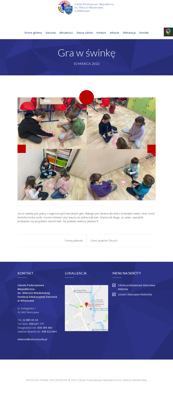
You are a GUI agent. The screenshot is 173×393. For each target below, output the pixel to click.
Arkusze (114, 28)
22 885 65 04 (30, 320)
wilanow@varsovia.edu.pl (32, 339)
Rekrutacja (129, 28)
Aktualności (66, 28)
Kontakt (144, 28)
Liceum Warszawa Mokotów (135, 294)
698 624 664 (49, 331)
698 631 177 (36, 324)
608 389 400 (44, 327)
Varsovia (51, 28)
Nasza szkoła (85, 28)
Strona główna (33, 28)
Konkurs (101, 28)
